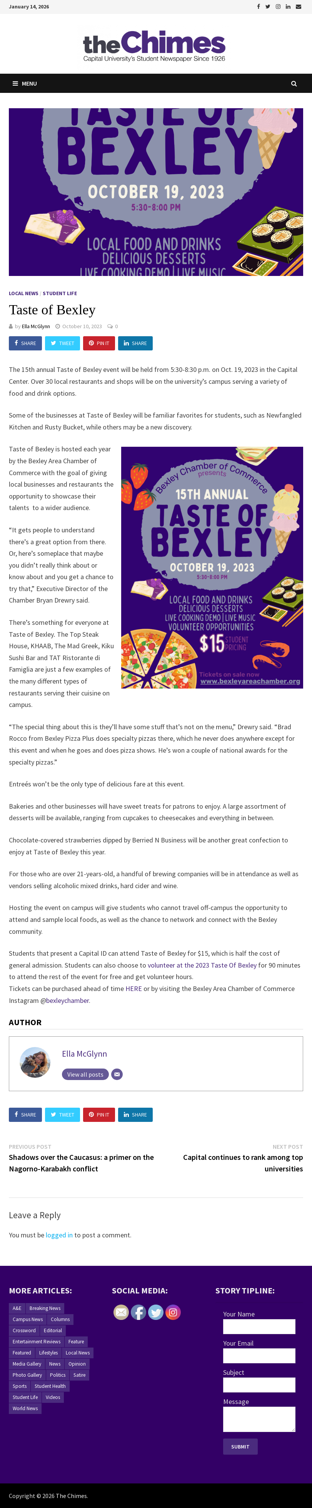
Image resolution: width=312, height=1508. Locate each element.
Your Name (239, 1314)
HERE (133, 988)
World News (25, 1408)
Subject (233, 1372)
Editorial (53, 1330)
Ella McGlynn (36, 326)
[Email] (117, 1074)
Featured (22, 1352)
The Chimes (71, 1496)
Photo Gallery (27, 1375)
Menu (25, 83)
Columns (60, 1319)
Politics (57, 1375)
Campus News (28, 1319)
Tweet (62, 343)
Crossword (24, 1330)
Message (236, 1401)
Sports (20, 1386)
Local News (23, 293)
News (54, 1364)
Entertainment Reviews (36, 1341)
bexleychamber (67, 1000)
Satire (79, 1375)
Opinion (77, 1364)
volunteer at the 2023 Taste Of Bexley (202, 965)
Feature (76, 1341)
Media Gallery (27, 1364)
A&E (17, 1308)
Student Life (60, 293)
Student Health (50, 1386)
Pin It (99, 343)
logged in (59, 1235)
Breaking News (45, 1308)
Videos (53, 1397)
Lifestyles (48, 1352)
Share (25, 343)
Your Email (238, 1343)
